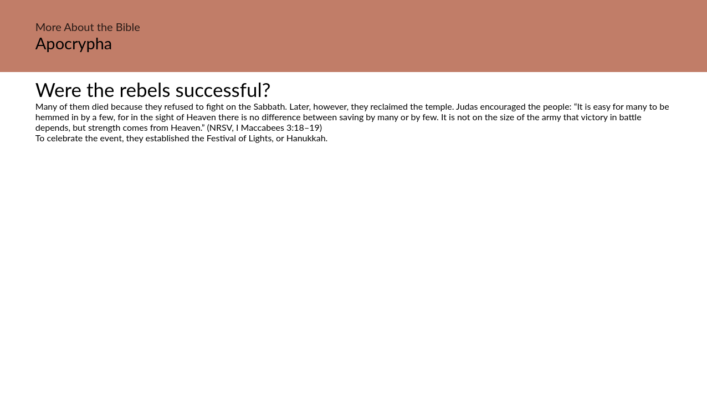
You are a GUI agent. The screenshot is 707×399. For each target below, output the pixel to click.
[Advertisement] (353, 247)
